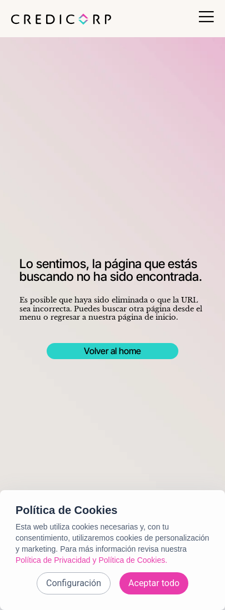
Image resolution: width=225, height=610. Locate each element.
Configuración (73, 583)
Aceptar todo (153, 583)
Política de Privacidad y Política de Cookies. (91, 560)
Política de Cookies (66, 510)
